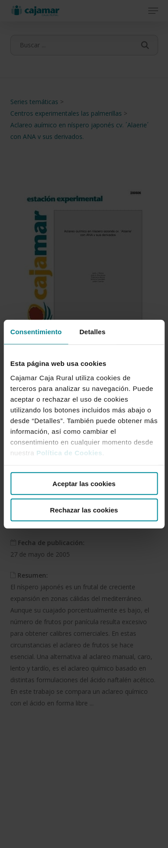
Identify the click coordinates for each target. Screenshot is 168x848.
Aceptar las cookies (84, 483)
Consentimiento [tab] (36, 332)
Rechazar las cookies (84, 509)
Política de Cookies (69, 452)
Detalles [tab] (92, 332)
